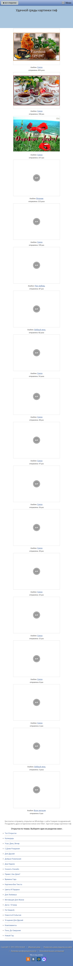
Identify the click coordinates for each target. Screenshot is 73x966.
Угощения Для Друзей (14, 920)
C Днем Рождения (12, 849)
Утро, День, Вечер (12, 843)
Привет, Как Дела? (12, 874)
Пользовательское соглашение (51, 951)
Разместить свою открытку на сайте (58, 947)
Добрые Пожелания (13, 859)
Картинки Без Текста (13, 884)
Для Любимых (11, 895)
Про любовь (40, 286)
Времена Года (10, 879)
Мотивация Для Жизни (14, 900)
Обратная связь (34, 947)
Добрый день (40, 330)
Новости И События (13, 915)
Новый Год (9, 936)
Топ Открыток (11, 833)
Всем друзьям (40, 810)
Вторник (39, 198)
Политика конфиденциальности (23, 951)
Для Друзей (10, 854)
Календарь (9, 838)
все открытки (9, 3)
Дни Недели (10, 864)
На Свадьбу (10, 910)
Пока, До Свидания (13, 930)
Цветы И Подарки (12, 890)
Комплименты (11, 925)
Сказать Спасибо (12, 869)
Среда (39, 67)
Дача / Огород (11, 905)
